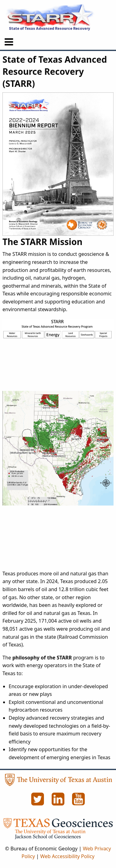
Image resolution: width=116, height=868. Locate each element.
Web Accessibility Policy (67, 856)
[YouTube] (78, 802)
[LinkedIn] (59, 802)
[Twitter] (38, 802)
